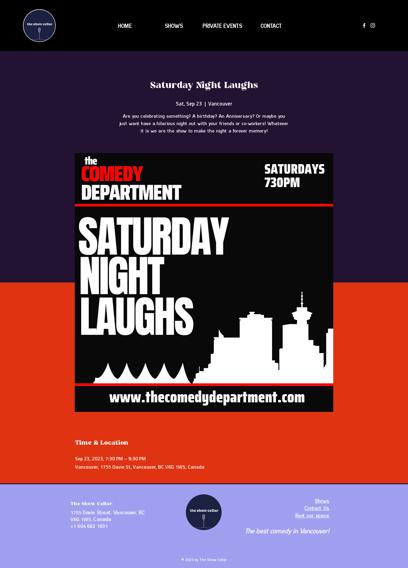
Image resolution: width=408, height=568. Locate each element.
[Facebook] (364, 25)
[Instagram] (373, 25)
